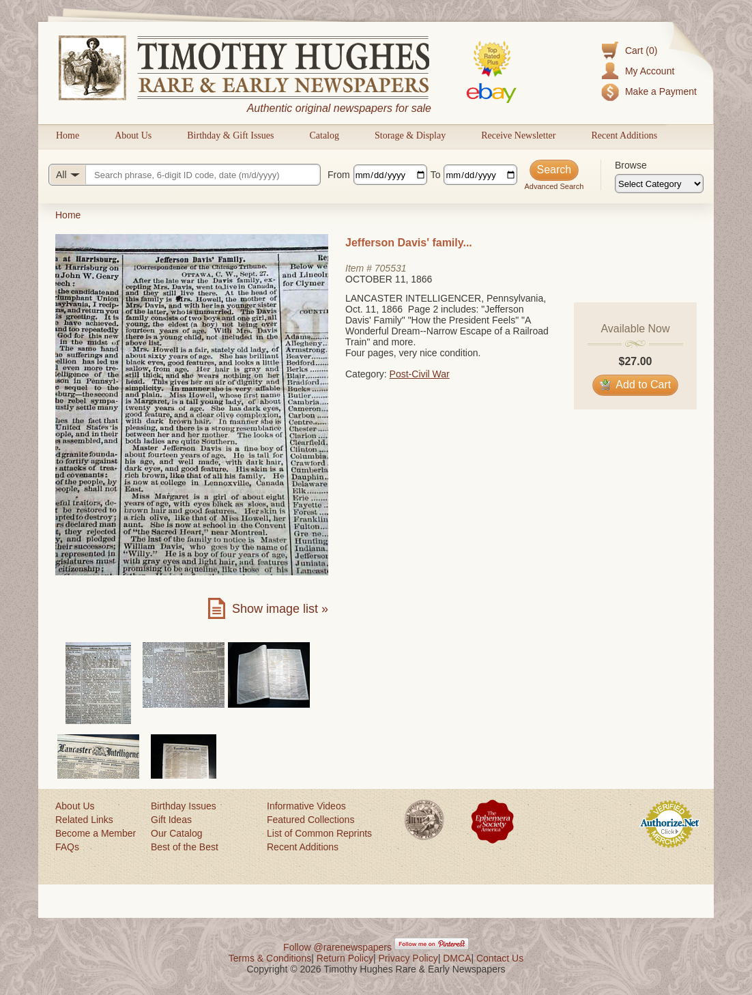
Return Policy (345, 958)
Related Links (84, 819)
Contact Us (499, 958)
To (436, 174)
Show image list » (280, 609)
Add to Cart (635, 384)
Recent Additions (624, 135)
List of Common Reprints (319, 833)
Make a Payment (661, 91)
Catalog (324, 135)
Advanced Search (553, 186)
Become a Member (95, 833)
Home (67, 135)
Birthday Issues (183, 806)
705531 (391, 268)
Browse (631, 165)
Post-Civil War (420, 374)
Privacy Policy (408, 958)
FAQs (67, 846)
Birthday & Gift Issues (230, 135)
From (339, 174)
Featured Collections (310, 819)
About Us (133, 135)
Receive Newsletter (518, 135)
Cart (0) (641, 50)
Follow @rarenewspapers (337, 947)
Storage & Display (410, 135)
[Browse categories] (659, 183)
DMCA (457, 958)
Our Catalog (176, 833)
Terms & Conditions (270, 958)
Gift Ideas (171, 819)
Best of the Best (184, 846)
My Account (649, 71)
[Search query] (184, 175)
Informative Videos (306, 806)
